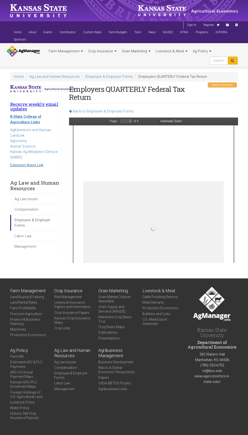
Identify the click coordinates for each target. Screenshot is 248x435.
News (152, 32)
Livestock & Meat (171, 51)
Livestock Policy (22, 402)
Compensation (27, 209)
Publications (107, 332)
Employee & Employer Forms (109, 76)
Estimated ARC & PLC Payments (26, 364)
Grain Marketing (136, 51)
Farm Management (66, 51)
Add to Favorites (222, 85)
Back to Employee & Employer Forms (101, 111)
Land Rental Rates (23, 302)
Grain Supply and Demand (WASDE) (112, 309)
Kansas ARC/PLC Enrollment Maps (23, 384)
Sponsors (20, 39)
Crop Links (62, 328)
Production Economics (28, 335)
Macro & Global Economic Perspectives (116, 370)
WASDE (168, 32)
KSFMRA (221, 32)
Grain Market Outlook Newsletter (114, 299)
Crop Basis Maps (111, 327)
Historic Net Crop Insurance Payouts (24, 415)
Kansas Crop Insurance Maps (72, 320)
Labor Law (23, 236)
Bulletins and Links (156, 314)
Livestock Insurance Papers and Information (72, 305)
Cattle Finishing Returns (160, 297)
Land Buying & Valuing (27, 297)
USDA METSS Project (114, 383)
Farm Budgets (118, 32)
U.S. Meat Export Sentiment (154, 321)
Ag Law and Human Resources (55, 76)
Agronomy (18, 141)
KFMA (184, 32)
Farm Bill (16, 356)
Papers (103, 378)
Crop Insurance (102, 51)
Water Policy (19, 408)
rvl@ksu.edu (212, 371)
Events (48, 32)
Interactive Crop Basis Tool (115, 319)
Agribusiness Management (110, 353)
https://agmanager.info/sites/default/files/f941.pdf (153, 190)
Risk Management (68, 297)
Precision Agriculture (26, 314)
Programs (202, 32)
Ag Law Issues (26, 199)
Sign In (191, 25)
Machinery (18, 329)
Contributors (68, 32)
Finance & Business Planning (25, 321)
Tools (137, 32)
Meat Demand (152, 302)
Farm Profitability (23, 308)
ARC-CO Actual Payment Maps (21, 374)
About (32, 32)
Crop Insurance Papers (71, 313)
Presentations (109, 338)
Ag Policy (202, 51)
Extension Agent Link (26, 165)
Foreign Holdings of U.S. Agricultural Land (26, 394)
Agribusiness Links (112, 389)
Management (25, 246)
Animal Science (23, 146)
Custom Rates (92, 32)
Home (17, 32)
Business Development (115, 362)
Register (208, 25)
